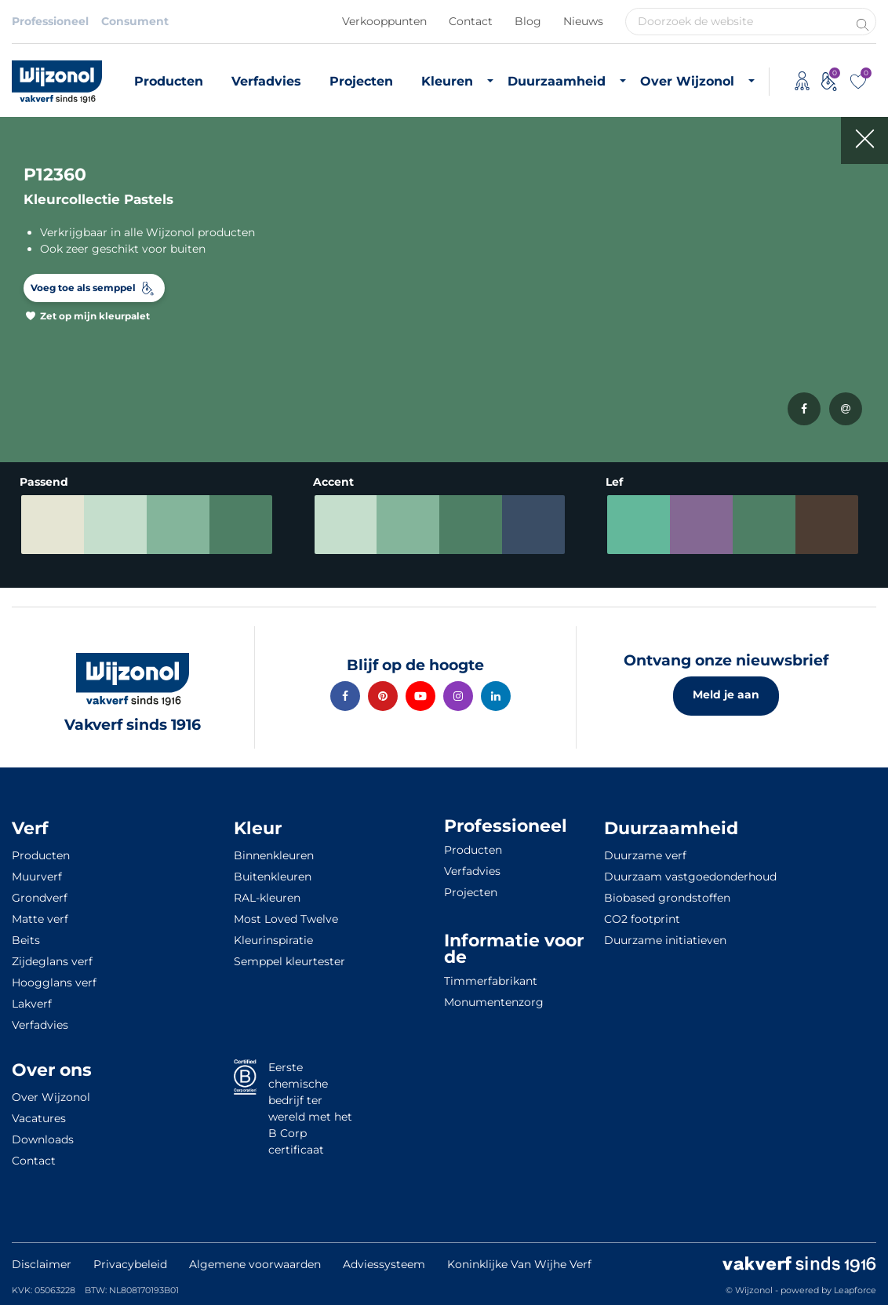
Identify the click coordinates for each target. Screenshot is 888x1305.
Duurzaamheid (557, 81)
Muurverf (37, 876)
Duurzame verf (645, 855)
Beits (26, 940)
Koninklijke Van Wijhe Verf (519, 1264)
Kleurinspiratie (273, 940)
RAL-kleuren (267, 898)
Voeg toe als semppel (83, 287)
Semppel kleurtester (289, 961)
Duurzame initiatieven (665, 940)
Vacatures (39, 1118)
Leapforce (855, 1290)
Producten (168, 81)
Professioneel (50, 21)
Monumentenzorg (494, 1002)
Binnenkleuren (274, 855)
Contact (471, 21)
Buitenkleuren (272, 876)
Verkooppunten (384, 21)
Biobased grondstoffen (667, 898)
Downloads (43, 1139)
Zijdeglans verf (52, 961)
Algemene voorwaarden (255, 1264)
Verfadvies (266, 81)
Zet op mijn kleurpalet (95, 316)
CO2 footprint (642, 919)
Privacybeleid (130, 1264)
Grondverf (39, 898)
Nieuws (583, 21)
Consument (135, 21)
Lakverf (32, 1004)
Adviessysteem (384, 1264)
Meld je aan (726, 694)
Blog (528, 21)
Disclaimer (41, 1264)
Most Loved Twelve (286, 919)
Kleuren (447, 81)
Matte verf (40, 919)
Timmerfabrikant (490, 981)
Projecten (361, 81)
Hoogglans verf (54, 982)
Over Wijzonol (687, 81)
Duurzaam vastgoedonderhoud (690, 876)
